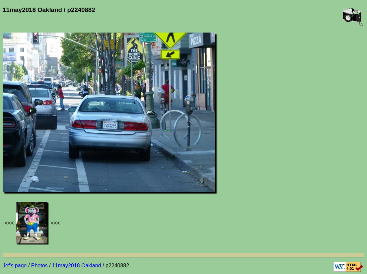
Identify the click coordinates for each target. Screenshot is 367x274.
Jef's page (15, 265)
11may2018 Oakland (76, 265)
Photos (39, 265)
